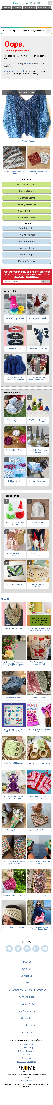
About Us (26, 961)
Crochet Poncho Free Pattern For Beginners (15, 379)
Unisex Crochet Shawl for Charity (14, 173)
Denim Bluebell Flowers (38, 349)
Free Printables (26, 228)
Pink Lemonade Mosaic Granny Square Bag (39, 928)
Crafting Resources (26, 204)
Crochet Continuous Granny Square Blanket (14, 863)
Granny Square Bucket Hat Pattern (39, 863)
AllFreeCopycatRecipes (26, 1062)
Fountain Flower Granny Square (38, 173)
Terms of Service (26, 1025)
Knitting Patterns (26, 261)
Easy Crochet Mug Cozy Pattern (13, 764)
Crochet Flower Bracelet (15, 450)
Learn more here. (26, 1080)
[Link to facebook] (9, 948)
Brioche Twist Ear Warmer (13, 927)
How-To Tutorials (26, 248)
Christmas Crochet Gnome (38, 554)
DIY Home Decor (26, 217)
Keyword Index (26, 996)
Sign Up (45, 281)
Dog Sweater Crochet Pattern (37, 482)
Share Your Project (26, 1011)
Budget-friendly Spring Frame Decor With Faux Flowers (39, 629)
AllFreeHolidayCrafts (26, 1051)
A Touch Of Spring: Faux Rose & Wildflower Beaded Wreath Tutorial (13, 664)
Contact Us (26, 975)
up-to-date (28, 63)
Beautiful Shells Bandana (39, 830)
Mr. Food (26, 1055)
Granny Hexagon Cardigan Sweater (39, 798)
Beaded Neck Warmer (13, 629)
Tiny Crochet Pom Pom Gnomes (15, 524)
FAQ (26, 982)
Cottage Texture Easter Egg (15, 420)
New (5, 599)
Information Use (32, 277)
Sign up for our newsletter (16, 71)
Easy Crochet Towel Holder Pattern (39, 764)
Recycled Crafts (26, 191)
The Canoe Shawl (39, 896)
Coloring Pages (26, 254)
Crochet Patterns (26, 211)
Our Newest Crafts (26, 184)
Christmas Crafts (26, 197)
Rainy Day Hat (37, 523)
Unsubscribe (26, 1032)
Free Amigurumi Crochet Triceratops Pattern (13, 798)
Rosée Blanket (39, 698)
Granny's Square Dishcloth (37, 585)
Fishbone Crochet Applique (15, 482)
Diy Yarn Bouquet (13, 830)
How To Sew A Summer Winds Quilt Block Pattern (14, 730)
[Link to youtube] (44, 948)
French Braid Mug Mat (15, 584)
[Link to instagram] (36, 948)
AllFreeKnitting (26, 1048)
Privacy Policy (20, 277)
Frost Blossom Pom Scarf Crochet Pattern (38, 379)
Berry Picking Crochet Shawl (14, 896)
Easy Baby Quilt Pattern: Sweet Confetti (39, 663)
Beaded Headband (15, 349)
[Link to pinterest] (27, 948)
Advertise (26, 968)
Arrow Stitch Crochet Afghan (15, 554)
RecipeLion (26, 1058)
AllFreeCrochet (26, 1044)
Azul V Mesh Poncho (26, 141)
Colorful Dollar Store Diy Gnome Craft (15, 319)
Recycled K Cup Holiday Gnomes (38, 451)
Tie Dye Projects (26, 234)
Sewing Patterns (26, 241)
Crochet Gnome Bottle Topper (38, 319)
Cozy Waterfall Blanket (14, 698)
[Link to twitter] (18, 948)
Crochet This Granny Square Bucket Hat (39, 730)
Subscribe (26, 1018)
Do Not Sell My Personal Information (26, 990)
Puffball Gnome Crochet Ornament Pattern (37, 420)
